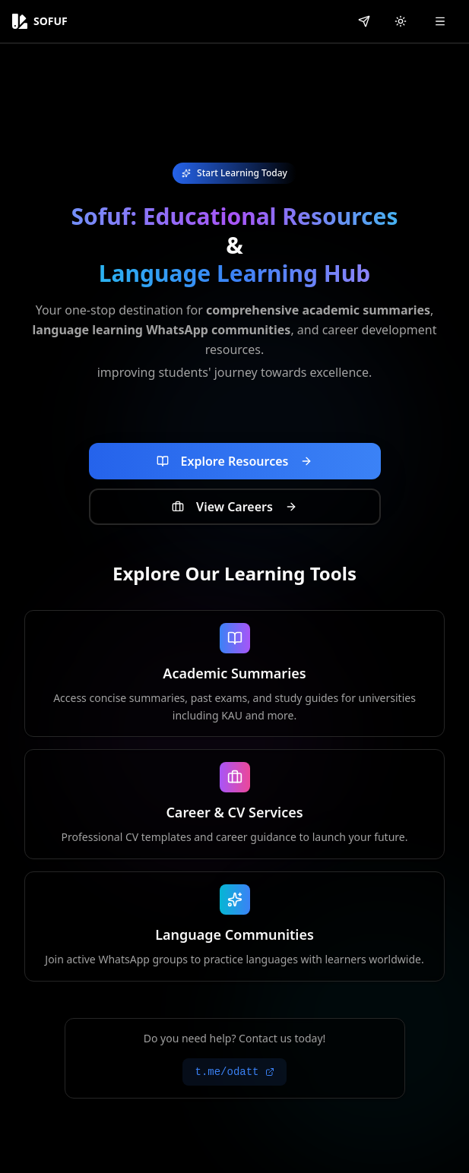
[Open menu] (440, 21)
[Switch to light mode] (400, 21)
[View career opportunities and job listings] (235, 506)
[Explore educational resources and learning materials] (235, 461)
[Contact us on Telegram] (364, 21)
